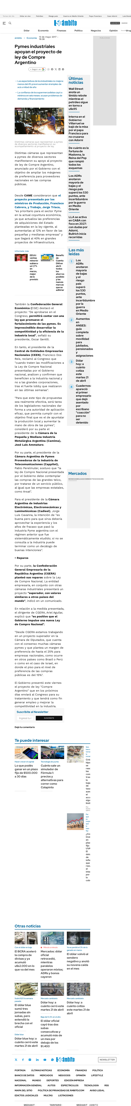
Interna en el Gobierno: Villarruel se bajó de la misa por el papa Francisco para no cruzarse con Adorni (78, 128)
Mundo (36, 1080)
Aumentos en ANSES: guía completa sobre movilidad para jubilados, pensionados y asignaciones (84, 337)
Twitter (16, 1060)
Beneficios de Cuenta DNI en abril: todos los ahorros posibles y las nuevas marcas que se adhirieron (61, 272)
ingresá (124, 23)
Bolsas (80, 479)
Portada (20, 1070)
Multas (48, 1095)
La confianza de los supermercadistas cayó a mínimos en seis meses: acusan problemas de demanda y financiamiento (39, 95)
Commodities (90, 479)
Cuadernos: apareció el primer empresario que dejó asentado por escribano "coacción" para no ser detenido (83, 404)
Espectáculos (69, 1085)
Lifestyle (97, 1075)
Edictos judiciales (26, 1095)
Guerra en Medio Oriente (73, 16)
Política (78, 30)
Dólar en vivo (25, 16)
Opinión (113, 30)
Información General (28, 1085)
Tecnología (91, 1085)
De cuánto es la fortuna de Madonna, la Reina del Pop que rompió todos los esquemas (79, 158)
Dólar (27, 30)
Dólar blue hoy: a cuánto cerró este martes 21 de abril (26, 1042)
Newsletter (124, 30)
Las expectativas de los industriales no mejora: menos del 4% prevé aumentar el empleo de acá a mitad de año (40, 84)
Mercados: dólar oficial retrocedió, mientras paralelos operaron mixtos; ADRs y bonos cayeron (52, 964)
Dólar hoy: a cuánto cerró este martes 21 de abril (52, 1006)
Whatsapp (52, 1059)
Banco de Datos (24, 1075)
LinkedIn (37, 1059)
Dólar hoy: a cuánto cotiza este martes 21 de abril (82, 371)
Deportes (53, 1080)
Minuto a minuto (50, 947)
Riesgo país (53, 16)
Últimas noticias (41, 1070)
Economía (43, 30)
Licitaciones (65, 1095)
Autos (51, 1085)
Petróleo (39, 16)
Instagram (30, 1059)
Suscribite (49, 718)
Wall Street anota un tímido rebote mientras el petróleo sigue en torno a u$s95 (78, 99)
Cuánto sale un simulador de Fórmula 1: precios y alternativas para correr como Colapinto (52, 776)
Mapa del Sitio (23, 1090)
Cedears (100, 479)
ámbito (18, 38)
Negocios (96, 30)
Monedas (72, 479)
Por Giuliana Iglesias (89, 808)
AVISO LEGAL (97, 1090)
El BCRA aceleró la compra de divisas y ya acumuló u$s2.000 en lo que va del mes (25, 960)
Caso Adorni (112, 16)
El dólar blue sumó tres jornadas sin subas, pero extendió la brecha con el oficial (23, 1016)
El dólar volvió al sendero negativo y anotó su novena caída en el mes (78, 961)
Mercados (46, 1075)
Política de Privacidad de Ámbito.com (61, 1090)
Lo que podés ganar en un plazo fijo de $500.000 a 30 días (26, 771)
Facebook (23, 1059)
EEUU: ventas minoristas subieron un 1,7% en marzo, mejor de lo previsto (35, 267)
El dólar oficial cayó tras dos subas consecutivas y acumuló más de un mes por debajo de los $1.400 (51, 1033)
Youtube (44, 1060)
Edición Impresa (74, 1080)
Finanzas (61, 30)
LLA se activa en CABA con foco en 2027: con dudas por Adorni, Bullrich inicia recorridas (78, 227)
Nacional (21, 1080)
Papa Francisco (95, 16)
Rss (106, 1085)
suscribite (115, 23)
